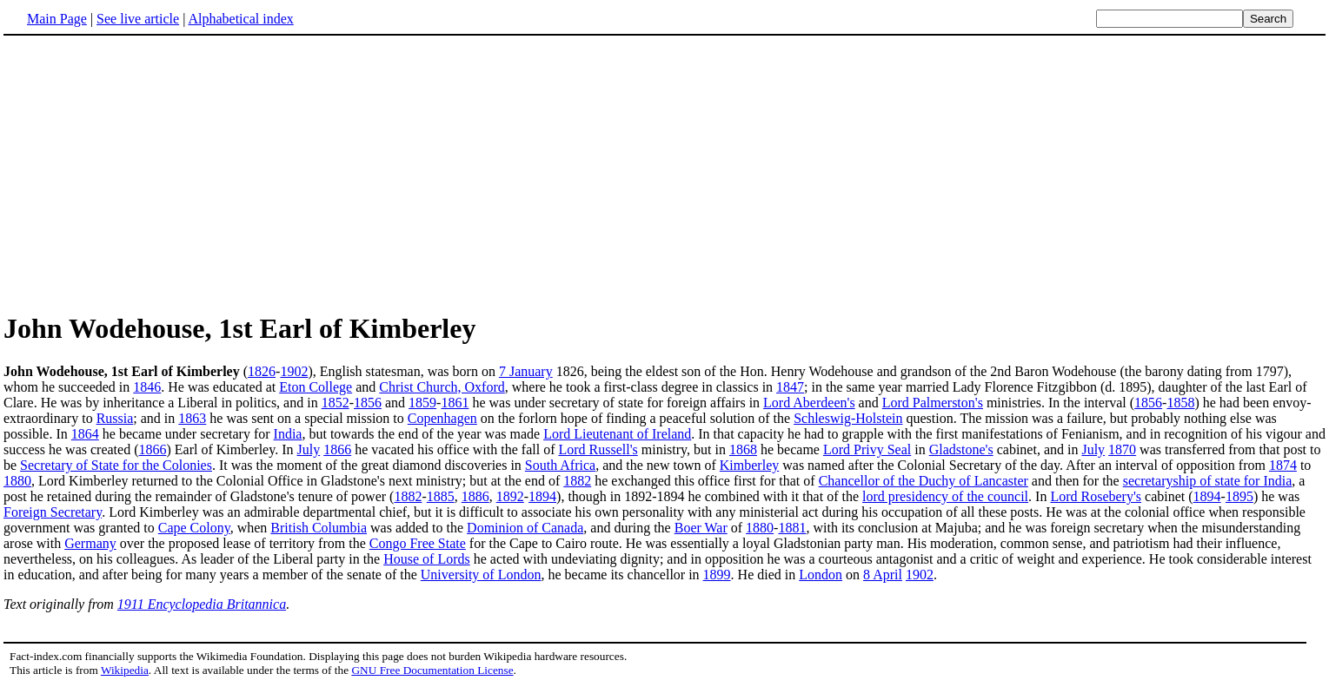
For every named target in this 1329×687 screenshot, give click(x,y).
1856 (368, 402)
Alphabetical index (240, 18)
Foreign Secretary (52, 512)
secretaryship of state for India (1207, 480)
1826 (262, 371)
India (288, 433)
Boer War (701, 527)
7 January (526, 371)
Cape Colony (194, 527)
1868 (743, 449)
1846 (147, 387)
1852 (335, 402)
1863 (192, 418)
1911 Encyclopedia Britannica (201, 604)
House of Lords (426, 559)
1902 (294, 371)
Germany (90, 543)
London (820, 574)
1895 (1239, 496)
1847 (790, 387)
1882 (577, 480)
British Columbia (318, 527)
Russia (115, 418)
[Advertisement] (149, 172)
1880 (17, 480)
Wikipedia (125, 670)
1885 (441, 496)
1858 (1180, 402)
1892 (510, 496)
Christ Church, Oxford (441, 387)
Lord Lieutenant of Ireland (617, 433)
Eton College (315, 387)
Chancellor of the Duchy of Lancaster (923, 480)
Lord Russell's (597, 449)
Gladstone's (961, 449)
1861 (454, 402)
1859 (422, 402)
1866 (152, 449)
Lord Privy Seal (867, 449)
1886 (475, 496)
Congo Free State (417, 543)
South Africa (560, 465)
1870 (1122, 449)
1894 (542, 496)
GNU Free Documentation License (432, 670)
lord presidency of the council (945, 496)
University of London (481, 574)
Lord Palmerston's (932, 402)
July (309, 449)
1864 (85, 433)
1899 (717, 574)
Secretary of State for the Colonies (116, 465)
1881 (792, 527)
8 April (882, 574)
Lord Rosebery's (1095, 496)
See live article (137, 18)
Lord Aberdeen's (809, 402)
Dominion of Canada (525, 527)
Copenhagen (442, 418)
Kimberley (749, 465)
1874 (1283, 465)
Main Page (57, 18)
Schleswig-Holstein (848, 418)
